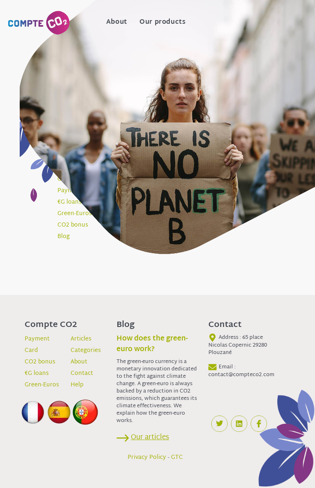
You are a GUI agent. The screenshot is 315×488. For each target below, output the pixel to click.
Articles (81, 339)
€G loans (37, 373)
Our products (162, 22)
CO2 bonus (40, 362)
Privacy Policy (147, 457)
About (116, 22)
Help (77, 385)
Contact (82, 373)
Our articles (150, 437)
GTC (177, 457)
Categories (86, 350)
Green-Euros (42, 385)
